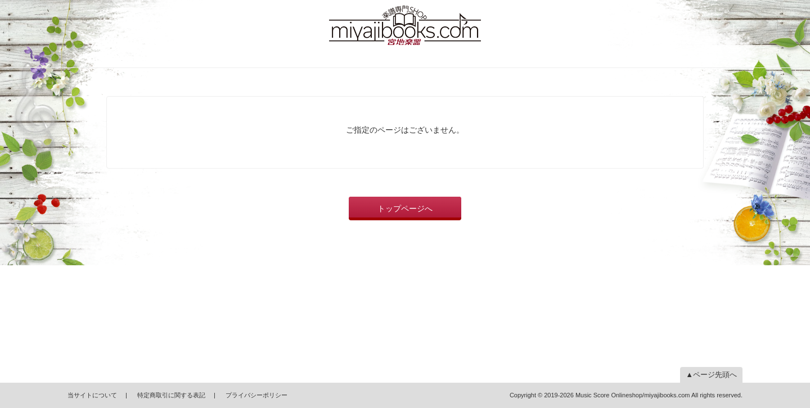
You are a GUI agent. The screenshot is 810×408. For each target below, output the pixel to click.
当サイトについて (92, 395)
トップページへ (405, 208)
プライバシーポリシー (256, 395)
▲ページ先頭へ (711, 374)
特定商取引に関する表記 (171, 395)
